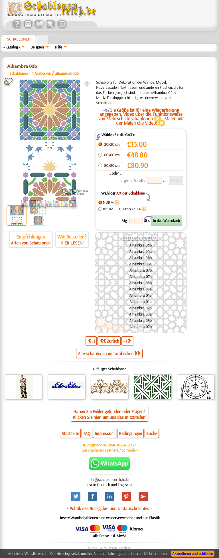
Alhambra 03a (140, 314)
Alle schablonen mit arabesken (109, 353)
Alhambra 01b (140, 301)
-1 (91, 340)
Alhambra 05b (140, 282)
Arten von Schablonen (30, 243)
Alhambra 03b (140, 320)
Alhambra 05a (140, 289)
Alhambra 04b (140, 245)
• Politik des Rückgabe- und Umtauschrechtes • (109, 508)
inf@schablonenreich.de (109, 479)
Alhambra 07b (140, 270)
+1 (127, 340)
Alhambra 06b (140, 257)
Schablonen (18, 39)
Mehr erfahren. (156, 553)
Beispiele (37, 47)
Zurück (109, 340)
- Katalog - (11, 47)
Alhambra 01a (140, 295)
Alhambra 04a (140, 251)
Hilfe (58, 47)
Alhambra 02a (140, 307)
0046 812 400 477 (122, 445)
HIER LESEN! (72, 243)
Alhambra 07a (140, 276)
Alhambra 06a (140, 263)
